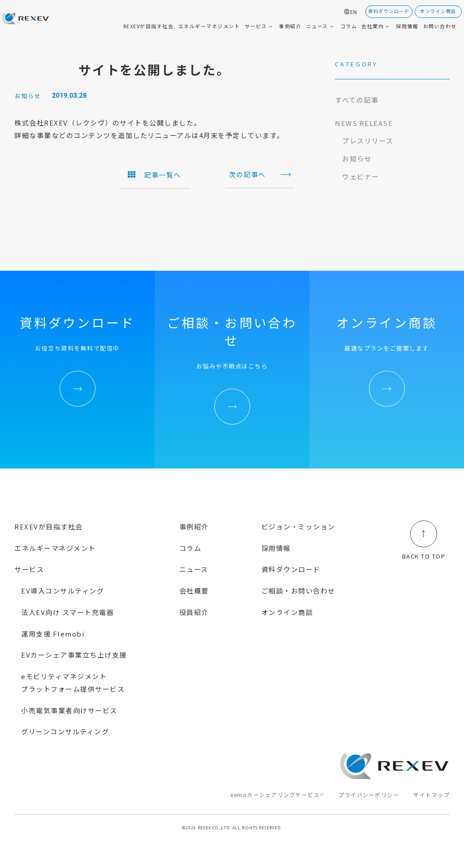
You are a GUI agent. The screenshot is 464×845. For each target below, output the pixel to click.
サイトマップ (431, 794)
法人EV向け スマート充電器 (67, 612)
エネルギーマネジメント (55, 548)
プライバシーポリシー (368, 794)
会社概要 (194, 590)
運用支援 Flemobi (52, 633)
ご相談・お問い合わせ (298, 590)
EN (354, 12)
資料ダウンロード (291, 569)
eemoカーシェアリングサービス (275, 794)
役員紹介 (194, 612)
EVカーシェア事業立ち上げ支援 (74, 654)
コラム (190, 548)
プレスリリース (368, 140)
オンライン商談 (287, 612)
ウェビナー (360, 176)
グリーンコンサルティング (65, 731)
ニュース (193, 569)
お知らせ (357, 158)
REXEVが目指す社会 (48, 526)
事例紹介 (194, 526)
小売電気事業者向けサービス (69, 710)
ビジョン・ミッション (298, 526)
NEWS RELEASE (364, 123)
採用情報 (276, 548)
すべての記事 (356, 99)
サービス (29, 569)
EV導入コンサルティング (62, 590)
